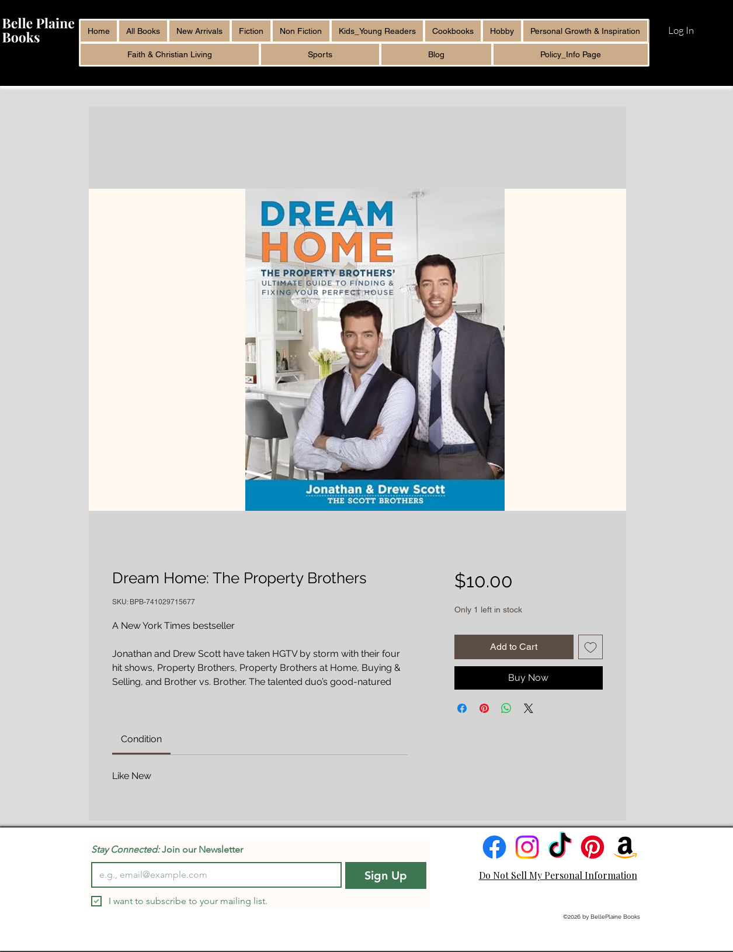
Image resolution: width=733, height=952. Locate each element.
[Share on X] (529, 708)
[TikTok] (559, 847)
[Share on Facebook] (462, 708)
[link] (141, 739)
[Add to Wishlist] (590, 647)
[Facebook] (494, 847)
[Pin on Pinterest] (484, 708)
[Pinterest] (592, 847)
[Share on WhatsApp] (506, 708)
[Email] (213, 875)
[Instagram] (527, 847)
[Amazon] (625, 847)
